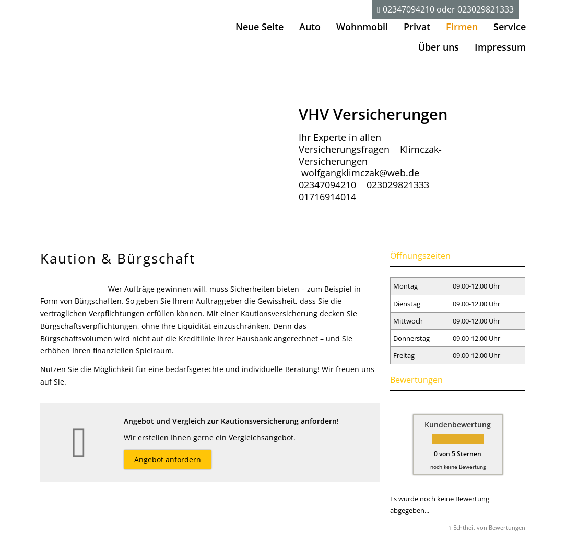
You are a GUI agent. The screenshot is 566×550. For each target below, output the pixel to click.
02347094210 (408, 9)
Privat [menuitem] (417, 26)
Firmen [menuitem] (462, 26)
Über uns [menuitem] (438, 47)
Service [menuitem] (509, 26)
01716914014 (327, 196)
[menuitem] (218, 27)
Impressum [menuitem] (500, 47)
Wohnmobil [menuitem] (362, 26)
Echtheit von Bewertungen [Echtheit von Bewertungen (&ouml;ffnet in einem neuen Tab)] (489, 527)
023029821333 (485, 9)
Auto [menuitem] (310, 26)
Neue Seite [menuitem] (259, 26)
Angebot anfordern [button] (167, 459)
